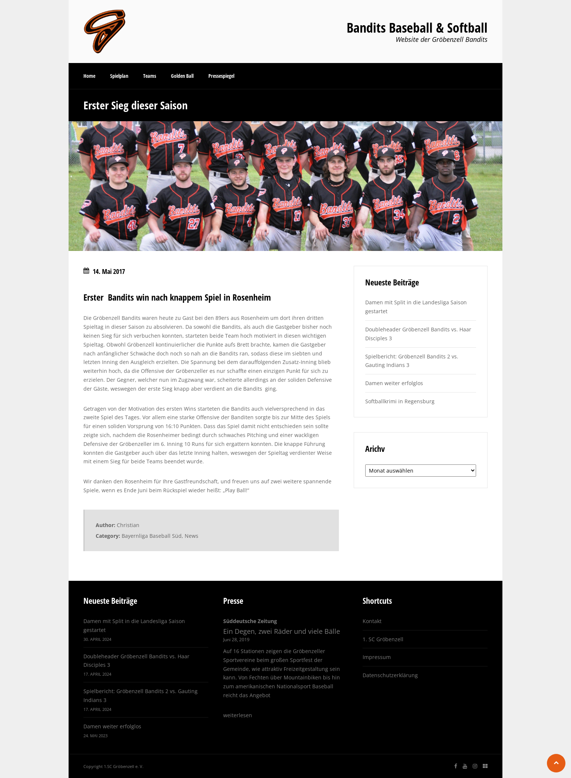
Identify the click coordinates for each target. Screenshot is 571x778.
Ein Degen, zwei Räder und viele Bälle (281, 631)
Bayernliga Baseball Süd (152, 535)
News (191, 535)
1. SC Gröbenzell (383, 639)
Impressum (377, 657)
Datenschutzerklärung (390, 675)
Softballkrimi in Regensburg (400, 401)
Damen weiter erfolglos (394, 383)
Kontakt (372, 621)
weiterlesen (237, 715)
